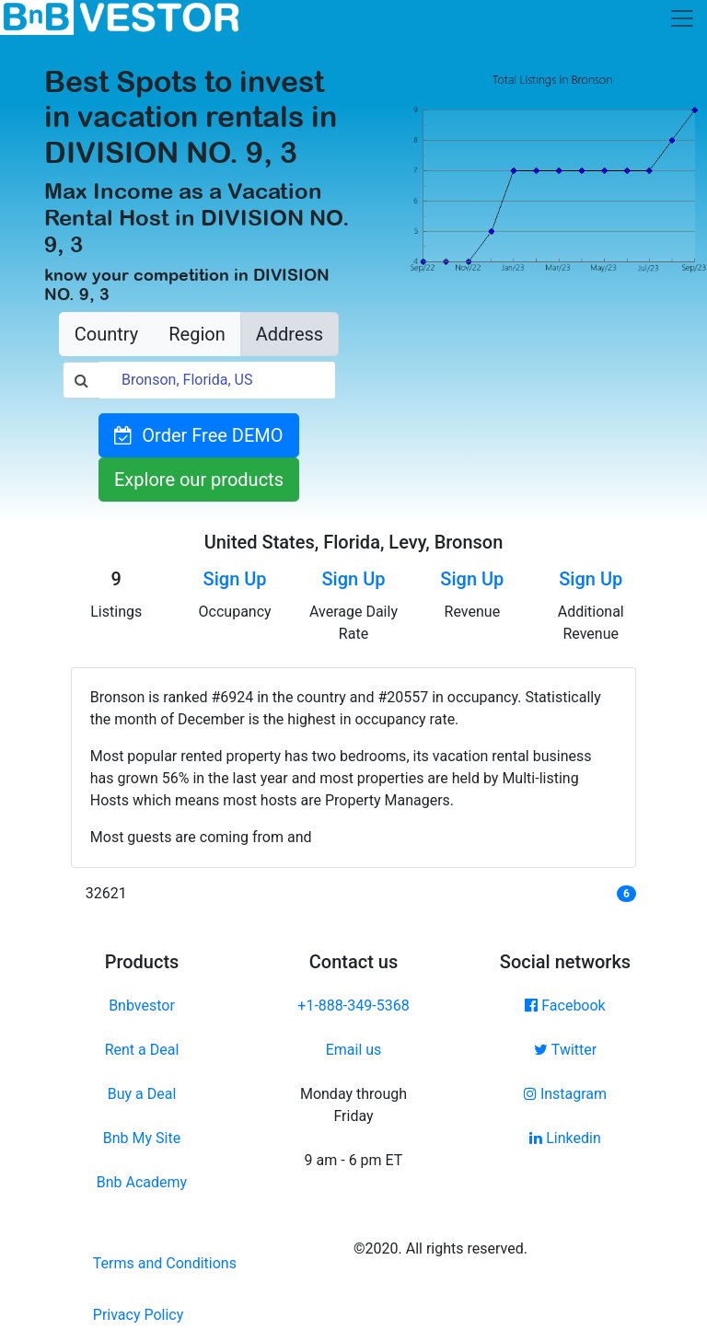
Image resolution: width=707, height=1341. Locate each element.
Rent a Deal (142, 1049)
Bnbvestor (142, 1005)
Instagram (565, 1094)
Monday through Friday (353, 1105)
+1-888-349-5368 (353, 1005)
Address (289, 334)
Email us (354, 1049)
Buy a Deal (142, 1094)
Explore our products (199, 479)
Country (106, 334)
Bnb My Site (141, 1138)
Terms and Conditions (165, 1263)
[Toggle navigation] (682, 18)
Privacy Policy (138, 1315)
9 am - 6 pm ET (354, 1160)
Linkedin (565, 1138)
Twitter (565, 1049)
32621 (106, 893)
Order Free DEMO (198, 435)
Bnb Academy (142, 1182)
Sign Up (235, 579)
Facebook (565, 1005)
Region (196, 334)
